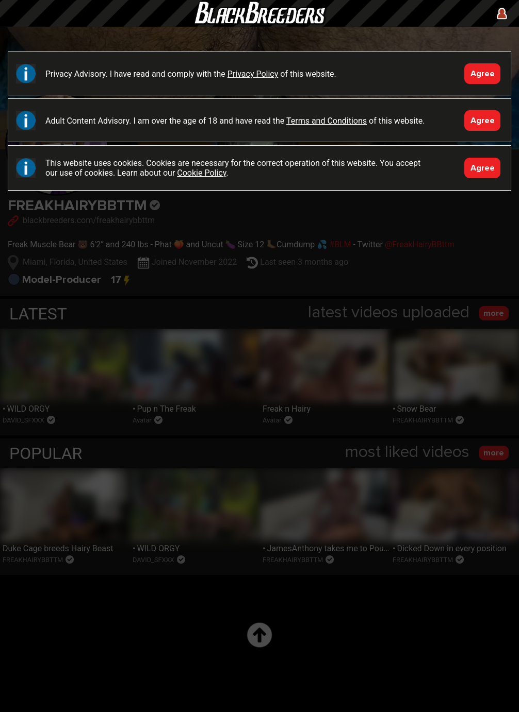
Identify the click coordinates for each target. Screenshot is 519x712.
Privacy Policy (253, 74)
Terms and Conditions (326, 121)
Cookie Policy (201, 173)
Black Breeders (259, 23)
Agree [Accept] (483, 74)
